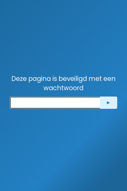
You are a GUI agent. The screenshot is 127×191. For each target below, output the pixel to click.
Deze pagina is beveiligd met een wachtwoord (63, 83)
